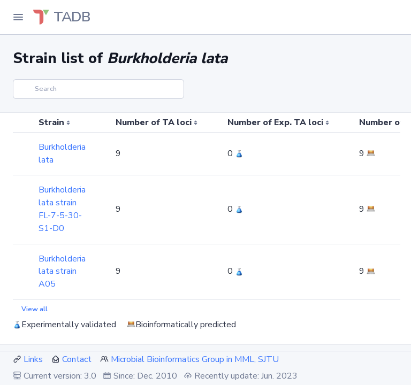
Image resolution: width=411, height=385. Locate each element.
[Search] (98, 89)
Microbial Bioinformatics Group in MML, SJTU (195, 359)
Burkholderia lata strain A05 (62, 271)
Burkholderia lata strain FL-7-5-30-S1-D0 (62, 209)
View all (34, 309)
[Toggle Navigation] (18, 17)
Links (33, 359)
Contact (77, 359)
